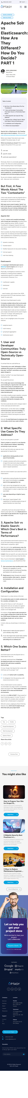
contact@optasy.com (10, 1039)
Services (4, 1001)
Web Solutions (7, 17)
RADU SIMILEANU (11, 70)
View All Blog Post (13, 889)
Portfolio (4, 1003)
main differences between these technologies (13, 135)
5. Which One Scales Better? (12, 125)
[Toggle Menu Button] (25, 7)
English (23, 2)
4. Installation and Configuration (13, 123)
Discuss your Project (9, 1032)
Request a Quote (13, 945)
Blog (3, 1023)
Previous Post (14, 754)
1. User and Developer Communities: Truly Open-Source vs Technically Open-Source (15, 112)
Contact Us (4, 1020)
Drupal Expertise (7, 14)
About (3, 1006)
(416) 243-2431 (7, 2)
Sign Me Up (24, 1054)
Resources (4, 1011)
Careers (4, 1008)
